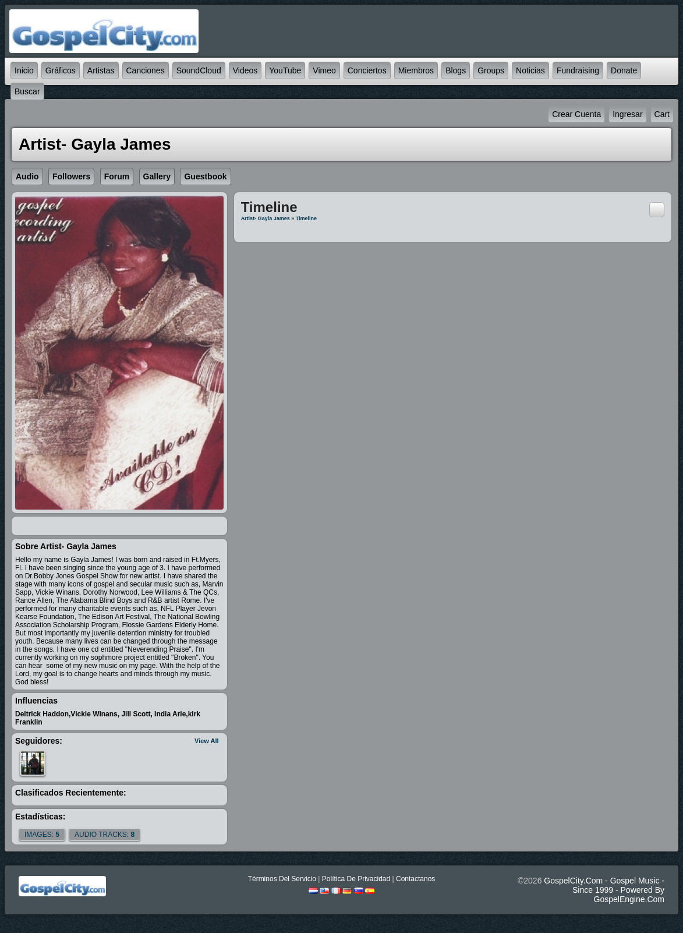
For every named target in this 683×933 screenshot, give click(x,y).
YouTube (285, 70)
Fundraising (578, 70)
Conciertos (367, 70)
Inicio (24, 70)
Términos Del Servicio (282, 879)
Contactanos (415, 879)
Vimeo (324, 70)
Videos (245, 70)
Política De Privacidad (356, 879)
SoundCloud (198, 70)
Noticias (530, 70)
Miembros (416, 70)
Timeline (306, 218)
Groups (490, 70)
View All (206, 740)
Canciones (145, 70)
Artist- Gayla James (265, 218)
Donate (624, 70)
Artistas (101, 70)
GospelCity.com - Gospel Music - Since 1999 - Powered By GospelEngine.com (604, 890)
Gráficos (60, 70)
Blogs (455, 70)
